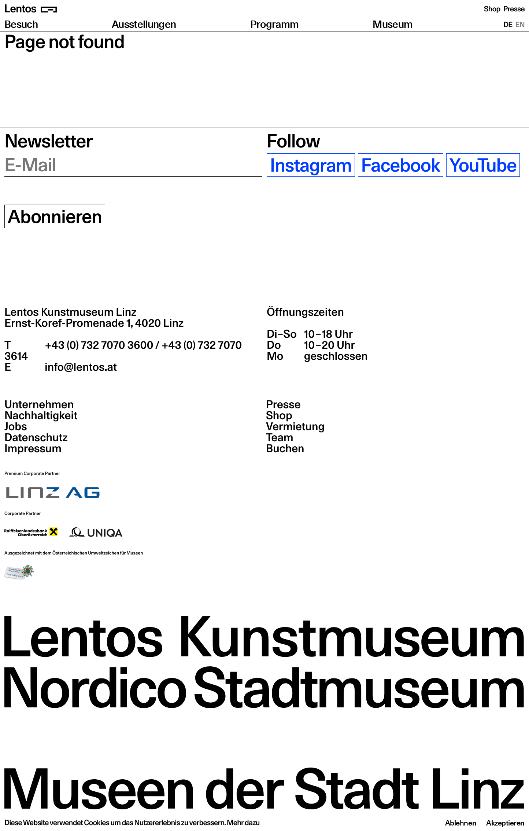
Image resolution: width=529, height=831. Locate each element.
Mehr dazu (243, 822)
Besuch (21, 24)
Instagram (311, 165)
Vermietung (295, 426)
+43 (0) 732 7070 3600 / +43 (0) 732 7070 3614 (123, 350)
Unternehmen (39, 404)
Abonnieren (55, 216)
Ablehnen (460, 823)
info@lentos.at (79, 367)
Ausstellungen (144, 24)
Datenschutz (36, 437)
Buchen (285, 448)
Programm (274, 24)
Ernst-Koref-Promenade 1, (94, 323)
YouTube (483, 165)
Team (279, 437)
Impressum (33, 448)
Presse (514, 8)
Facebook (400, 165)
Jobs (15, 426)
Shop (492, 8)
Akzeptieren (505, 823)
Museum (393, 24)
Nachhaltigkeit (40, 415)
